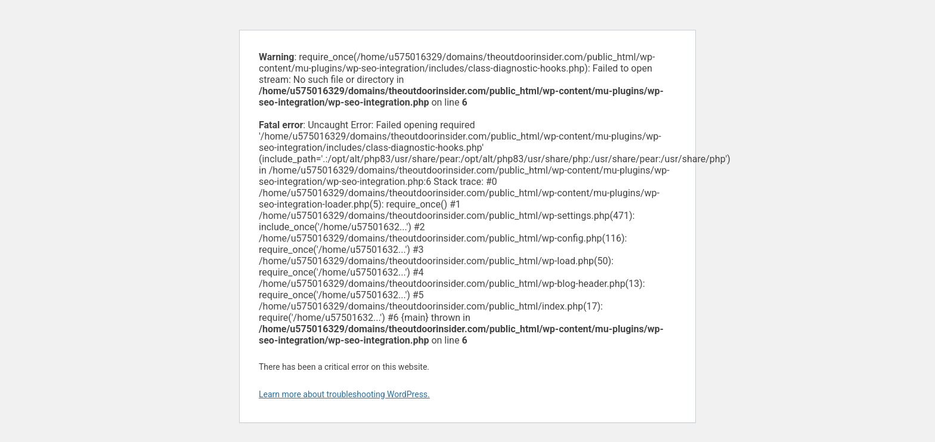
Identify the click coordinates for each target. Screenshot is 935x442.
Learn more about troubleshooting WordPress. (344, 394)
